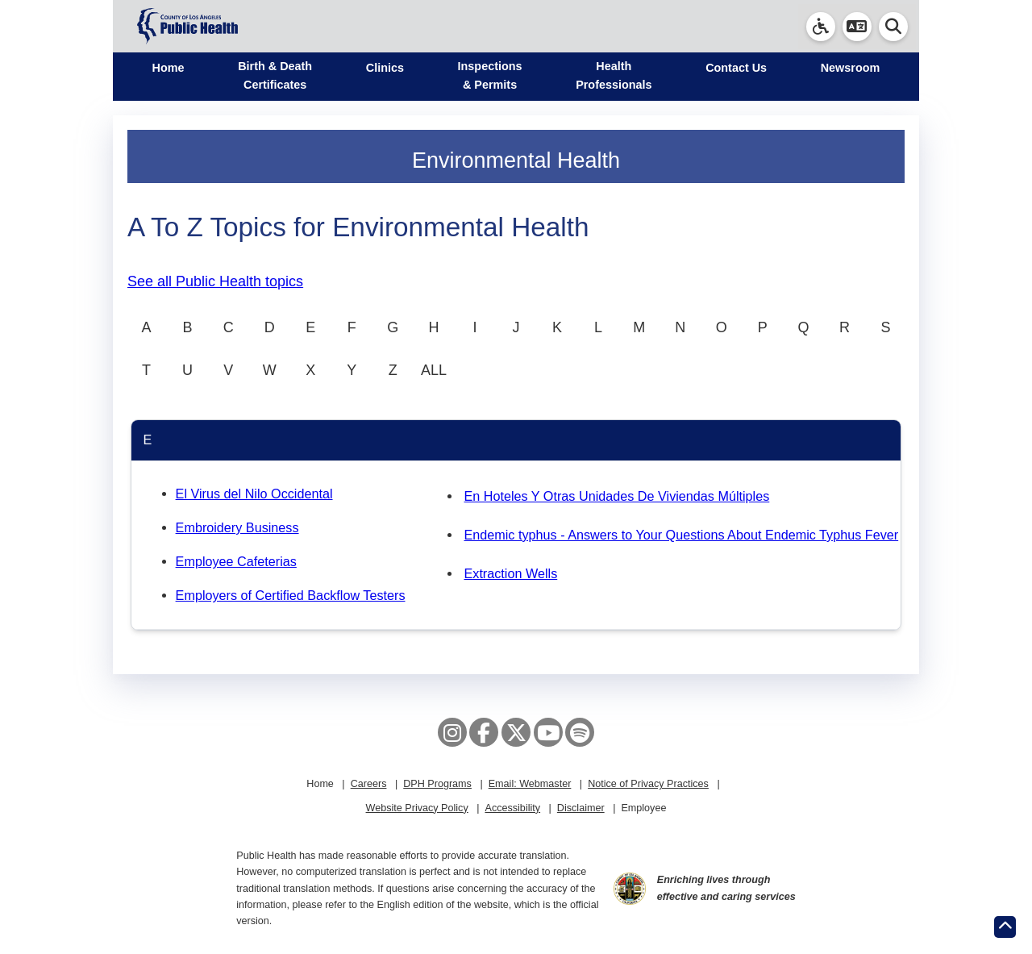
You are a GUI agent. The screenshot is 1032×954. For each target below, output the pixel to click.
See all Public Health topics (215, 281)
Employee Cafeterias (236, 561)
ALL (434, 370)
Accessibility (512, 808)
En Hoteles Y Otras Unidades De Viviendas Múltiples (616, 496)
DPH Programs (437, 783)
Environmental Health (516, 160)
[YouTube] (548, 732)
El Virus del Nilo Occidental (254, 493)
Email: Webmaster (530, 783)
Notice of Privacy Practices (648, 783)
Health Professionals (613, 75)
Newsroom (850, 67)
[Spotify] (579, 732)
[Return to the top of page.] (1005, 927)
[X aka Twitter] (516, 732)
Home (168, 67)
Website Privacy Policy (417, 808)
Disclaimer (581, 808)
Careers (369, 783)
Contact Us (736, 67)
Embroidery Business (237, 527)
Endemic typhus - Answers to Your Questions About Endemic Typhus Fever (681, 534)
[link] (820, 26)
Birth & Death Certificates (275, 75)
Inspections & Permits (490, 75)
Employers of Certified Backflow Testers (291, 595)
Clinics (385, 67)
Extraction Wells (510, 573)
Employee (643, 808)
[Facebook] (483, 732)
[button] (857, 26)
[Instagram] (452, 732)
